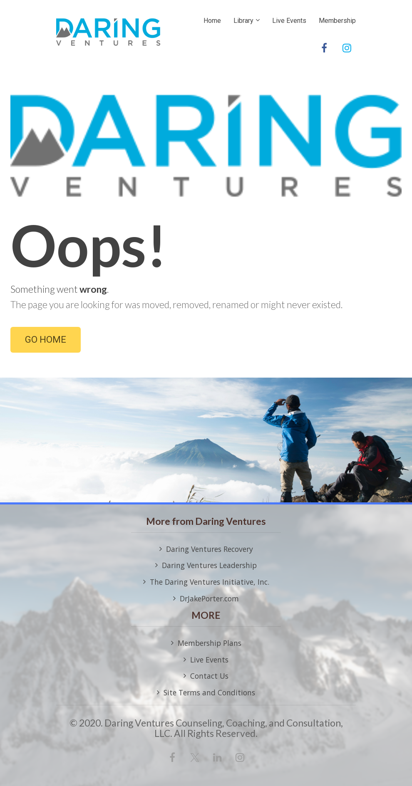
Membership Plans (206, 643)
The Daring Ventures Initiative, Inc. (206, 582)
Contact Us (206, 676)
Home (212, 21)
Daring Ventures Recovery (206, 549)
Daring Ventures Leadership (206, 565)
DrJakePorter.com (206, 599)
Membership (337, 21)
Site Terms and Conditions (206, 693)
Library (243, 21)
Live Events (289, 21)
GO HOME (45, 339)
